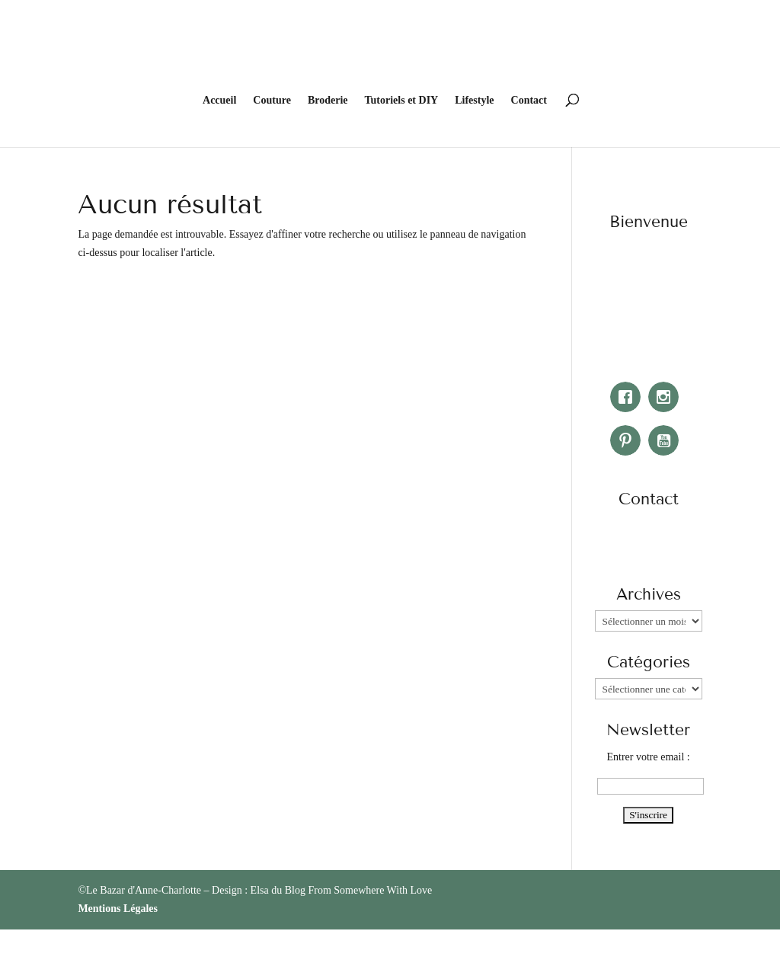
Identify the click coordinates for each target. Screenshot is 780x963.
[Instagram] (667, 508)
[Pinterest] (629, 551)
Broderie (328, 212)
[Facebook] (629, 508)
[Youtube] (667, 551)
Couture (272, 212)
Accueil (219, 212)
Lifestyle (474, 212)
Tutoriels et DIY (402, 212)
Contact (529, 212)
